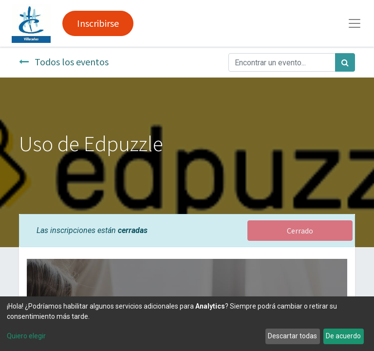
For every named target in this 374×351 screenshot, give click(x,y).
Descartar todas (292, 336)
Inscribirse (98, 23)
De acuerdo (343, 336)
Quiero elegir (26, 336)
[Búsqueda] (345, 62)
